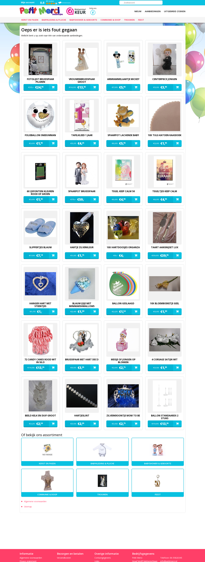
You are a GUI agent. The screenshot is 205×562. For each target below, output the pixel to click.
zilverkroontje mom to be (123, 415)
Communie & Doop (47, 494)
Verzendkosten (64, 557)
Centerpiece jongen (164, 79)
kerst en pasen (47, 463)
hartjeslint (81, 415)
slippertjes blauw (40, 247)
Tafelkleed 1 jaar (81, 135)
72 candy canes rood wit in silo (40, 361)
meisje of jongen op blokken (123, 361)
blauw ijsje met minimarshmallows (81, 305)
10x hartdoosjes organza (123, 247)
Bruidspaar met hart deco (82, 359)
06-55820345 (176, 557)
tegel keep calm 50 (123, 191)
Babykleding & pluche (102, 463)
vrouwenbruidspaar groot (82, 80)
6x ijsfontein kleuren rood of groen (40, 193)
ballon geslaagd (123, 303)
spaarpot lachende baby (123, 135)
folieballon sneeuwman (40, 135)
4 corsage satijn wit (165, 359)
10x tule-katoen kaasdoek (164, 135)
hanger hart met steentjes (40, 305)
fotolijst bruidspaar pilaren (40, 80)
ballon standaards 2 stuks (164, 417)
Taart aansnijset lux (164, 247)
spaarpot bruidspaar (81, 191)
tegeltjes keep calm (164, 191)
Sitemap (28, 506)
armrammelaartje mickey (123, 79)
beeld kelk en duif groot (40, 415)
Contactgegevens (102, 557)
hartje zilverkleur (81, 247)
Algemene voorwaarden (35, 501)
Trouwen (102, 494)
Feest (158, 494)
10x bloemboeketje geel (164, 303)
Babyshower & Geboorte (157, 463)
